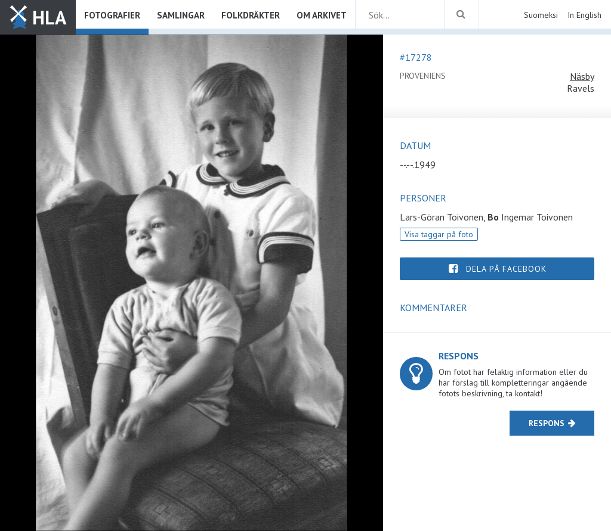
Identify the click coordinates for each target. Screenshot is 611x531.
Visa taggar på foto (439, 234)
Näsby (582, 76)
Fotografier (112, 15)
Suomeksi (541, 15)
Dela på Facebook (506, 268)
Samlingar (181, 15)
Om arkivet (322, 15)
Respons (546, 423)
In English (584, 15)
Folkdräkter (250, 15)
